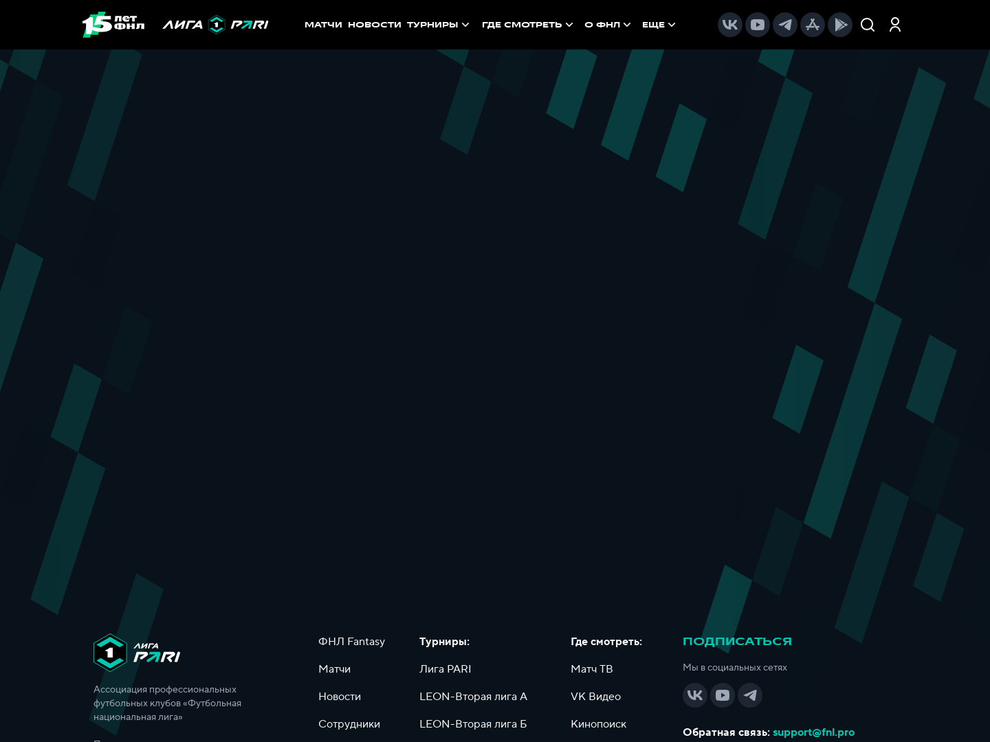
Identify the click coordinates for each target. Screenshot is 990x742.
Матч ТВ (592, 669)
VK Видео (596, 697)
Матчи (334, 669)
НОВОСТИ (375, 24)
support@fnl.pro (814, 732)
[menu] (580, 25)
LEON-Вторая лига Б (473, 724)
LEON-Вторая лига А (473, 697)
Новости (339, 697)
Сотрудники (349, 724)
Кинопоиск (598, 724)
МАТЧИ (323, 24)
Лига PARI (445, 669)
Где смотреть (529, 25)
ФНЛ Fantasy (351, 642)
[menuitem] (529, 25)
